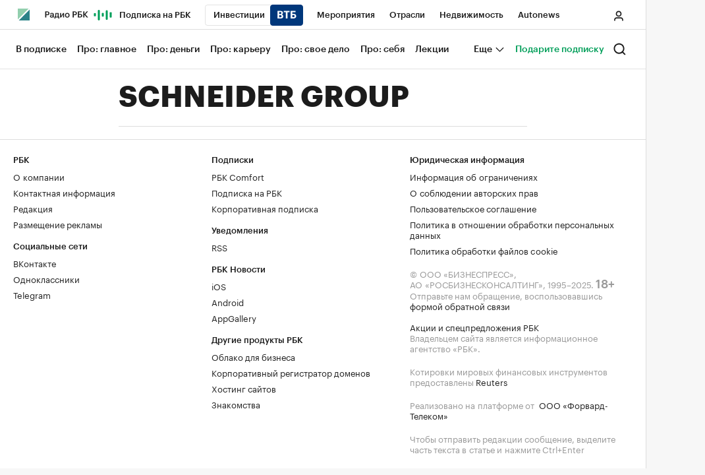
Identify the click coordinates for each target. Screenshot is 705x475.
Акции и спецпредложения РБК (474, 326)
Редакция (33, 207)
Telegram (32, 294)
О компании (39, 176)
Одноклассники (46, 278)
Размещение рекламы (57, 223)
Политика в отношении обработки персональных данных (512, 229)
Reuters (491, 381)
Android (228, 301)
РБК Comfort (238, 176)
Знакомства (236, 403)
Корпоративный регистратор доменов (291, 372)
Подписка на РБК (247, 192)
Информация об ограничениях (474, 176)
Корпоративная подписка (265, 207)
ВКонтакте (34, 262)
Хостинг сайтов (244, 388)
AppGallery (234, 317)
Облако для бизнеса (253, 356)
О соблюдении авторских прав (474, 192)
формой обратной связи (460, 305)
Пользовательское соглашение (473, 207)
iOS (219, 285)
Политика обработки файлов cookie (484, 250)
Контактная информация (64, 192)
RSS (219, 246)
